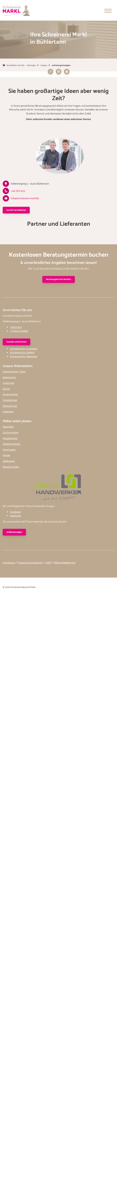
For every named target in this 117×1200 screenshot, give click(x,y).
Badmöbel (8, 427)
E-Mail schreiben (19, 331)
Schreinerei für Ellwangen (23, 356)
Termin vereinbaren (16, 210)
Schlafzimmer (10, 400)
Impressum (9, 563)
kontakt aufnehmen (16, 342)
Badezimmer (9, 377)
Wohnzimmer (10, 406)
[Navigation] (108, 10)
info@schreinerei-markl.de (25, 198)
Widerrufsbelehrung (64, 563)
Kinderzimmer (10, 394)
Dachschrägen (11, 432)
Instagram (15, 516)
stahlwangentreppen (61, 65)
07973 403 (16, 327)
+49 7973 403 (18, 191)
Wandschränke (11, 467)
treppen (43, 65)
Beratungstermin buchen (58, 279)
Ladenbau (8, 412)
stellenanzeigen (14, 532)
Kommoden (9, 450)
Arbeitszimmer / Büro (14, 372)
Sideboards (9, 461)
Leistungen (31, 65)
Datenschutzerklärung (30, 563)
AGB (48, 563)
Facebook (15, 512)
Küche (6, 389)
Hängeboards (10, 438)
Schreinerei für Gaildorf (22, 352)
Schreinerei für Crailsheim (23, 349)
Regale (6, 455)
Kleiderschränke (11, 444)
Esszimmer (8, 383)
